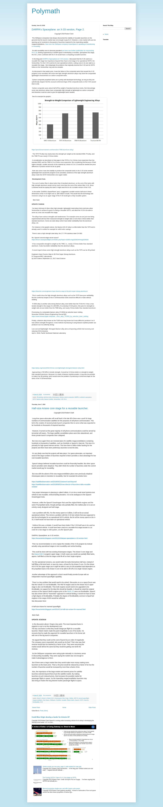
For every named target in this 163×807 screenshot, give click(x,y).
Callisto (71, 698)
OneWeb (58, 700)
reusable (64, 700)
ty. (39, 46)
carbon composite (69, 397)
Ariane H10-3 (39, 554)
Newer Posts (36, 707)
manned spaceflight (83, 698)
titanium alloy (40, 399)
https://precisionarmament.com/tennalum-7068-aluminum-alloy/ (52, 150)
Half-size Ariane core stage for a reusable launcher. (60, 408)
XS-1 (65, 399)
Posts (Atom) (44, 711)
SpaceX (77, 700)
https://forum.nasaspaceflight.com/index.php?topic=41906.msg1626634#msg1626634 (60, 239)
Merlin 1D (70, 591)
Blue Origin (65, 698)
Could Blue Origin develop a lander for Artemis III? (51, 717)
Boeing (62, 397)
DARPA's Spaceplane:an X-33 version (55, 59)
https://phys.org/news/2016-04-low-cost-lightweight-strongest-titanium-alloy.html (58, 368)
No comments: (47, 695)
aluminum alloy (48, 397)
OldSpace (52, 700)
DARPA (76, 397)
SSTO (34, 399)
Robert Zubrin (70, 700)
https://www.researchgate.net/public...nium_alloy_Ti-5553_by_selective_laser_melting (60, 316)
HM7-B (76, 698)
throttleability (36, 702)
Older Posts (92, 707)
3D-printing (40, 397)
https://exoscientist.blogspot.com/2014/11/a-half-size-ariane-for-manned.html (58, 609)
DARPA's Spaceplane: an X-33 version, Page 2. (58, 29)
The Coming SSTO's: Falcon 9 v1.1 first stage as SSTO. (60, 777)
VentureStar (57, 399)
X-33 (62, 399)
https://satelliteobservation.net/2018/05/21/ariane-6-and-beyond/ (54, 482)
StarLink (86, 700)
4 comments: (47, 394)
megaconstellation (37, 700)
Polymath (46, 11)
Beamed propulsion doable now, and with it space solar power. (61, 788)
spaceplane (88, 397)
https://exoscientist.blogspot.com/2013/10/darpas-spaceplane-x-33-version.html (59, 538)
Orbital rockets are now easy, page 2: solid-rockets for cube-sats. (62, 766)
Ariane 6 (44, 698)
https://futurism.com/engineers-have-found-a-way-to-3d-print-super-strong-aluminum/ (60, 291)
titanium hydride (48, 399)
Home (64, 707)
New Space (46, 700)
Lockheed (82, 397)
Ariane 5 (39, 698)
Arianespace (55, 397)
